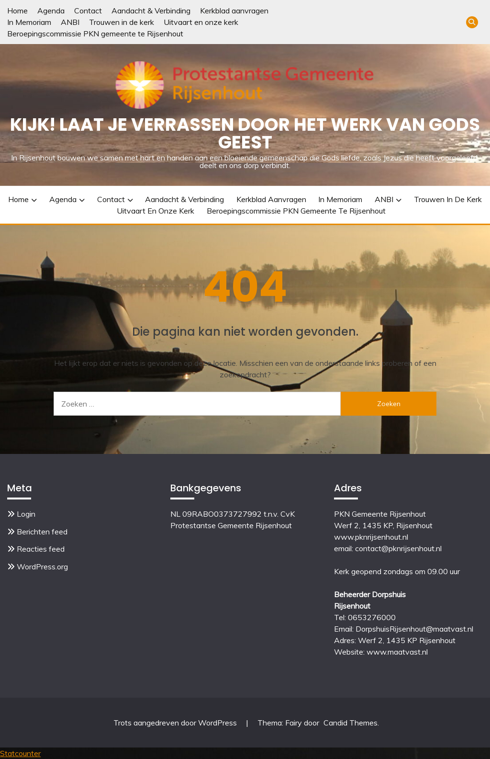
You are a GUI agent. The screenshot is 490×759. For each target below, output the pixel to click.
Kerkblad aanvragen (234, 10)
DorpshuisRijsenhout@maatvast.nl (414, 629)
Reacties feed (41, 549)
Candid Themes (350, 722)
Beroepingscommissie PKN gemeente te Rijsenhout (95, 33)
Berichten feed (42, 531)
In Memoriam (29, 22)
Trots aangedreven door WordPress (176, 722)
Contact (88, 10)
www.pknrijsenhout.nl (371, 537)
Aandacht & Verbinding (150, 10)
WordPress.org (42, 566)
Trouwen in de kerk (121, 22)
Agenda (51, 10)
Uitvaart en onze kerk (201, 22)
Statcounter (20, 753)
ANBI (70, 22)
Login (26, 514)
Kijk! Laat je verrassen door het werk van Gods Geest (245, 133)
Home (17, 10)
